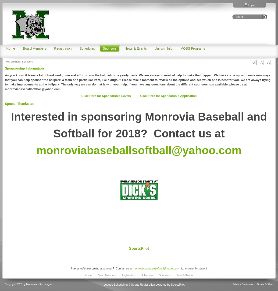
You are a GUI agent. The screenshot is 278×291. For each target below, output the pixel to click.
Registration (128, 275)
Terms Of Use (265, 284)
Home (88, 275)
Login (251, 5)
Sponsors (27, 61)
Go (264, 17)
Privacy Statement (243, 284)
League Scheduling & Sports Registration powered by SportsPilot (144, 284)
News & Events (184, 275)
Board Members (106, 275)
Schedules (147, 275)
